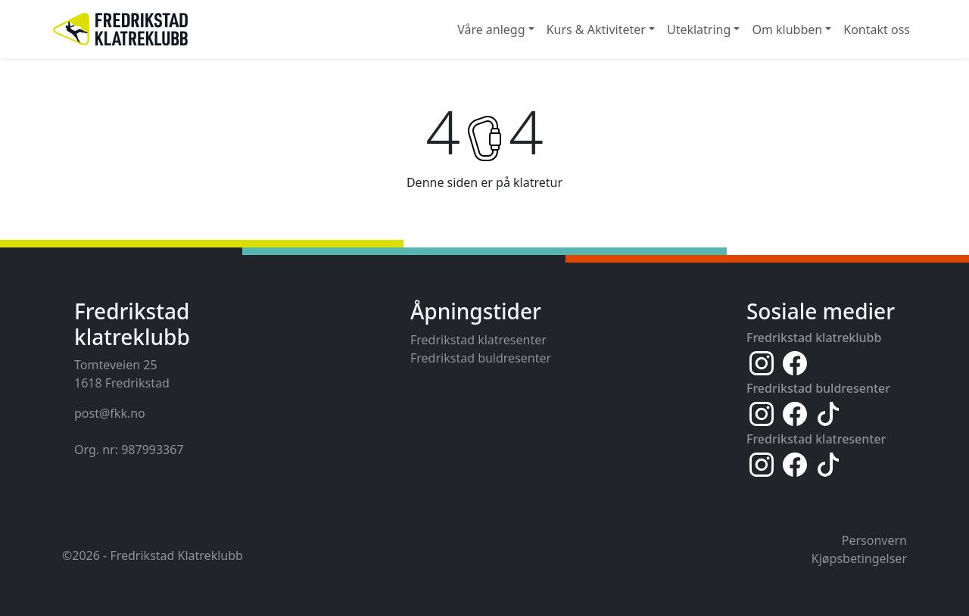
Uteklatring (699, 29)
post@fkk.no (109, 413)
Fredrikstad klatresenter (478, 339)
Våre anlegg (491, 29)
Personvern (874, 540)
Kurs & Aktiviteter (596, 29)
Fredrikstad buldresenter (480, 358)
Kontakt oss (876, 29)
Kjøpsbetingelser (859, 558)
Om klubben (787, 29)
